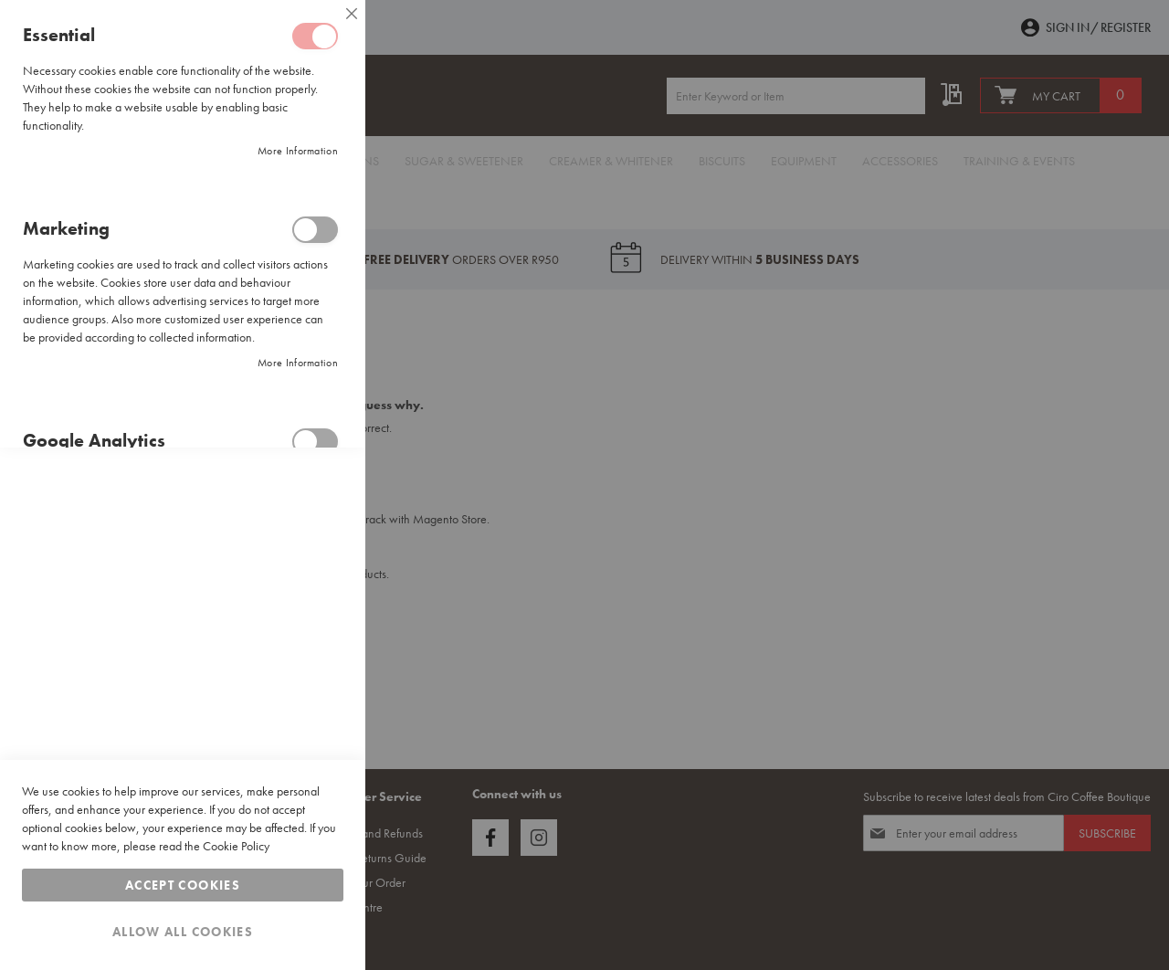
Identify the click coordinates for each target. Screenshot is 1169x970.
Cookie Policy (236, 846)
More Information (298, 150)
